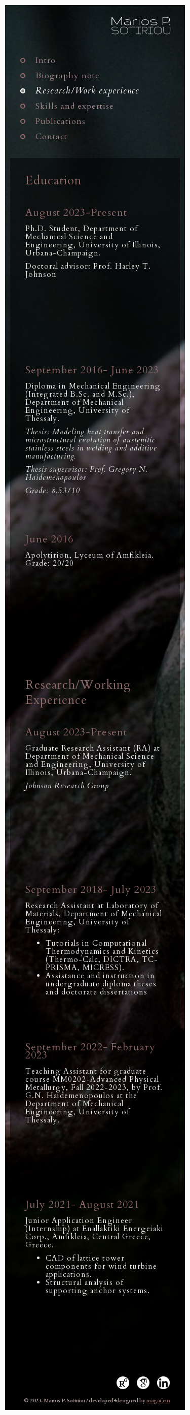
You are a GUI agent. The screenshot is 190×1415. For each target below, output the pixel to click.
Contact (51, 137)
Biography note (67, 76)
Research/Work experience (87, 91)
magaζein (158, 1400)
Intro (45, 60)
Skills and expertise (74, 106)
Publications (60, 121)
